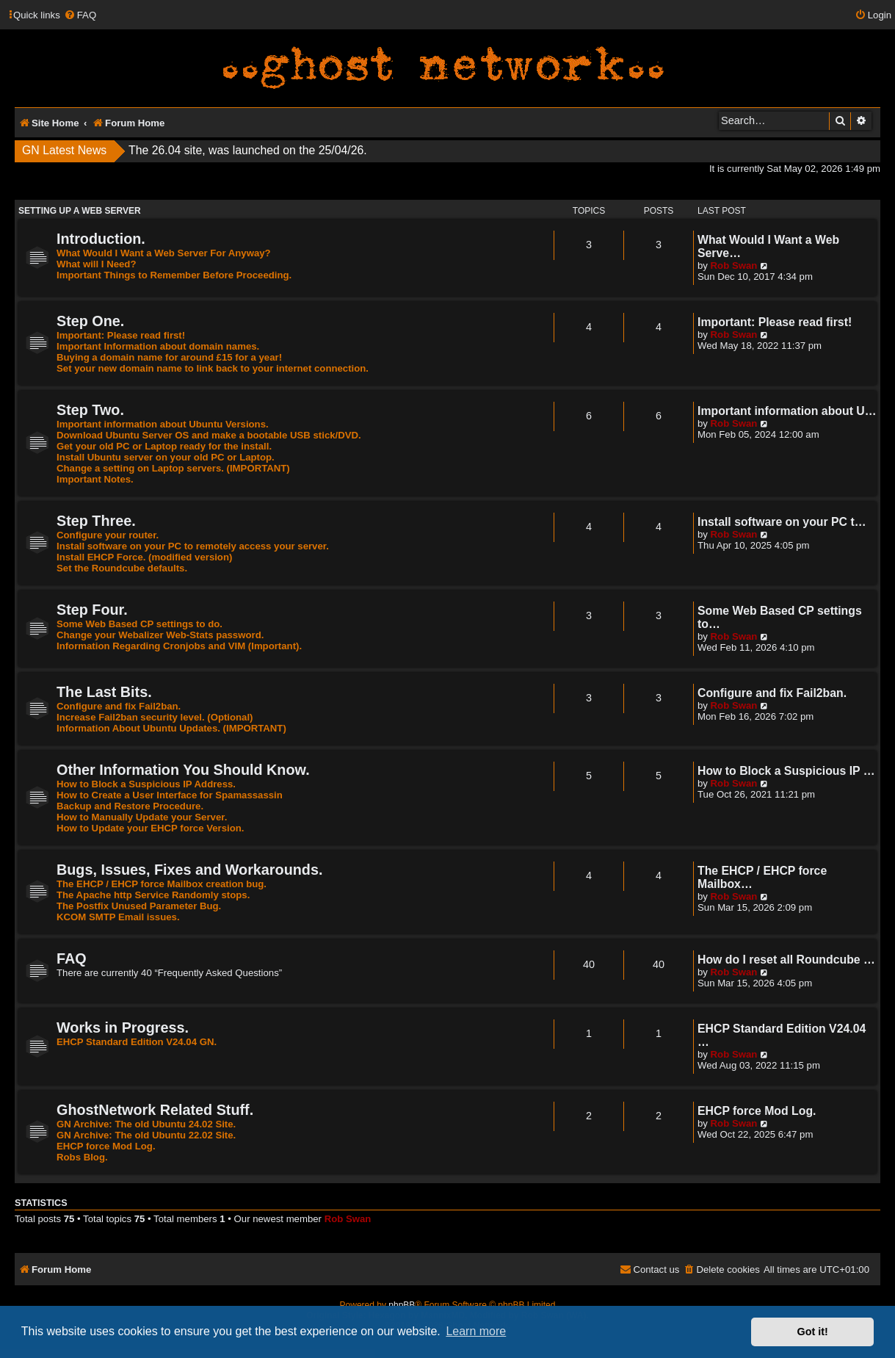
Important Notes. (95, 479)
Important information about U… (787, 411)
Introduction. (101, 239)
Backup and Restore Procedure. (130, 806)
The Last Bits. (104, 692)
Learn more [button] (476, 1331)
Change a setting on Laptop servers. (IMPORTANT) (173, 468)
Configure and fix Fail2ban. (119, 706)
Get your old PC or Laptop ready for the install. (164, 446)
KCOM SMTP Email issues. (118, 916)
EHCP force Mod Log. (106, 1146)
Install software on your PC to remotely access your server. (193, 546)
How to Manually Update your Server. (142, 817)
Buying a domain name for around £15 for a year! (169, 357)
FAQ (72, 958)
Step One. (90, 321)
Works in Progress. (123, 1027)
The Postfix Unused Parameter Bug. (139, 905)
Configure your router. (108, 535)
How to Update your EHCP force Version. (150, 828)
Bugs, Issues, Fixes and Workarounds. (189, 870)
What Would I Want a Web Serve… (768, 246)
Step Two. (90, 410)
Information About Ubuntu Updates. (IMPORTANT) (171, 728)
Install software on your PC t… (781, 522)
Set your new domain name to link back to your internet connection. (213, 368)
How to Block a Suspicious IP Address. (146, 784)
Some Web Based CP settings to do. (139, 623)
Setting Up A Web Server (79, 211)
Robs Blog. (82, 1157)
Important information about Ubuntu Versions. (163, 424)
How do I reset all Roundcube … (786, 959)
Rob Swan (734, 265)
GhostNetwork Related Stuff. (155, 1110)
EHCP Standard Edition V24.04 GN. (137, 1041)
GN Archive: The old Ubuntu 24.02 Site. (146, 1124)
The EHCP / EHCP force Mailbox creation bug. (162, 883)
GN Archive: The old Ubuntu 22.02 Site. (146, 1135)
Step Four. (92, 610)
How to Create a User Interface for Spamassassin (170, 795)
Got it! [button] (812, 1331)
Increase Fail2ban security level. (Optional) (155, 717)
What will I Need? (96, 264)
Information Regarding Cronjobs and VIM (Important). (179, 645)
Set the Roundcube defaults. (122, 568)
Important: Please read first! (121, 335)
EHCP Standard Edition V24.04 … (781, 1035)
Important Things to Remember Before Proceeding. (174, 275)
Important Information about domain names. (158, 346)
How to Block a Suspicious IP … (786, 771)
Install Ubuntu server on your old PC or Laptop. (166, 457)
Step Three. (96, 521)
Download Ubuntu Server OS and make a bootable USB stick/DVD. (209, 435)
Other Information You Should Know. (183, 770)
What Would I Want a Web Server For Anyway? (164, 253)
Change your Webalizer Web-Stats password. (160, 634)
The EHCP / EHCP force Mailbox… (762, 877)
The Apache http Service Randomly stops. (153, 894)
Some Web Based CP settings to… (779, 617)
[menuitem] (80, 15)
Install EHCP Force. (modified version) (144, 557)
